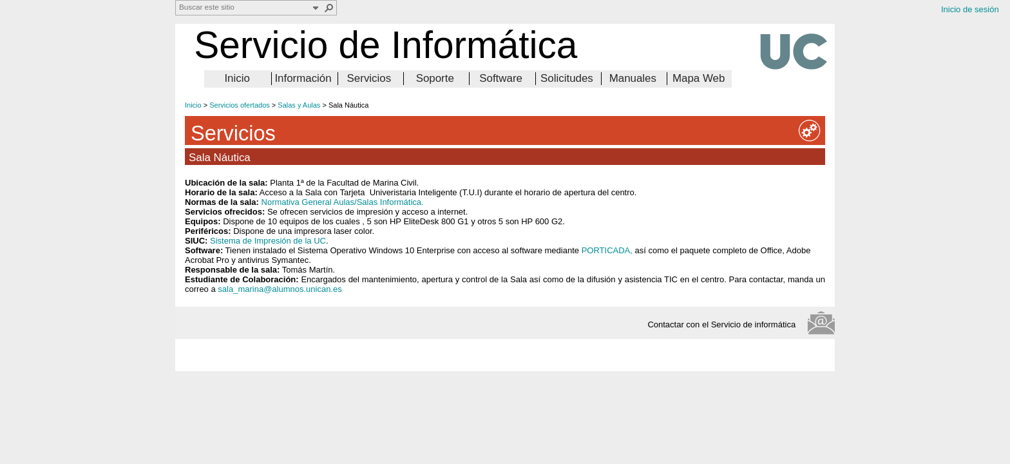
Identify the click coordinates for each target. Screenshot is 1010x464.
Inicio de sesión (970, 9)
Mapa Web (698, 78)
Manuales (632, 78)
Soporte (435, 78)
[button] (329, 8)
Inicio (236, 78)
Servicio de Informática (385, 45)
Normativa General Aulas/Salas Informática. (343, 202)
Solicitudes (566, 78)
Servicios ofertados (239, 105)
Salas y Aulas (299, 105)
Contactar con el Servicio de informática (725, 324)
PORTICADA (606, 250)
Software (500, 78)
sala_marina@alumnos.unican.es (279, 289)
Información (302, 78)
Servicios (369, 78)
